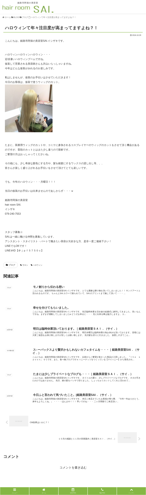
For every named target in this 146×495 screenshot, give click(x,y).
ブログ (10, 265)
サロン (24, 265)
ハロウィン (36, 265)
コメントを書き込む (73, 467)
